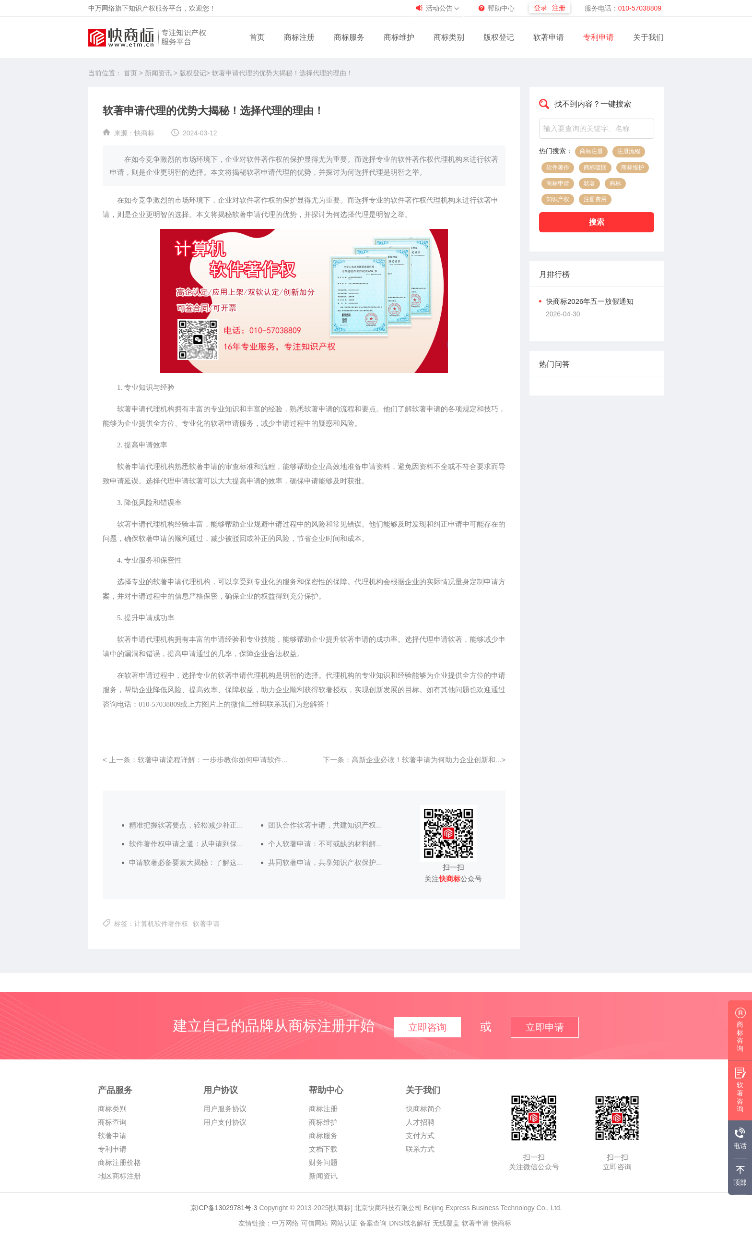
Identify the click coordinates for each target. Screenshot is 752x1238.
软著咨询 (740, 1093)
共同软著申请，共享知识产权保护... (325, 862)
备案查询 (373, 1223)
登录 (540, 8)
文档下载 (323, 1149)
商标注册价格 (119, 1162)
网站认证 (343, 1223)
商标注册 (299, 37)
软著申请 (548, 37)
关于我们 (648, 37)
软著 (589, 183)
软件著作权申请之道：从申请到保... (186, 844)
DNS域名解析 (409, 1223)
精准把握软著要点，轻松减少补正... (186, 825)
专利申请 (598, 37)
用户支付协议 (225, 1122)
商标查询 (112, 1122)
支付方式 (420, 1135)
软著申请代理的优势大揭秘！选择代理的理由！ (282, 73)
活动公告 (439, 8)
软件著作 (557, 167)
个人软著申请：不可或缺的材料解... (325, 844)
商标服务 (349, 37)
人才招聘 (420, 1122)
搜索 (596, 222)
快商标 (144, 133)
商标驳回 (595, 167)
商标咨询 (740, 1032)
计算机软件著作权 (161, 923)
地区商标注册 (119, 1176)
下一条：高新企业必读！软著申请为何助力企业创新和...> (414, 760)
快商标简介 (424, 1109)
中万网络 (101, 8)
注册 (558, 8)
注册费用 (595, 199)
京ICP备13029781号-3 (224, 1208)
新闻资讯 (159, 73)
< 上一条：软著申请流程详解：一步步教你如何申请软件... (195, 760)
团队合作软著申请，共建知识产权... (325, 825)
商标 (615, 183)
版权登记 (498, 37)
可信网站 (314, 1223)
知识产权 (557, 199)
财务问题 (323, 1162)
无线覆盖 (446, 1223)
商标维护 (399, 37)
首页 (257, 37)
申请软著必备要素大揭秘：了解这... (186, 862)
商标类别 (449, 37)
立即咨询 (617, 1167)
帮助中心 (501, 8)
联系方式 (420, 1149)
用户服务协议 (225, 1109)
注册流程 (628, 151)
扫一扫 (534, 1157)
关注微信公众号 (534, 1167)
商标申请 (557, 183)
